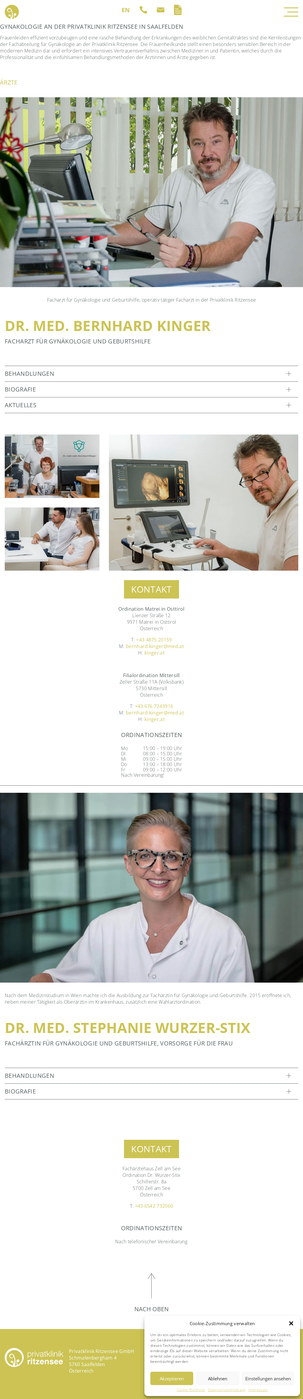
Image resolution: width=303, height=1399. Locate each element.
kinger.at (154, 653)
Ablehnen (217, 1379)
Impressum (258, 1390)
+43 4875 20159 (154, 639)
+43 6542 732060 (154, 1206)
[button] (291, 1323)
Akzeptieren (172, 1379)
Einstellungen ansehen (268, 1379)
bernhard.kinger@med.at (155, 646)
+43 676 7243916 (154, 706)
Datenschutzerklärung (226, 1390)
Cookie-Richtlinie (191, 1390)
